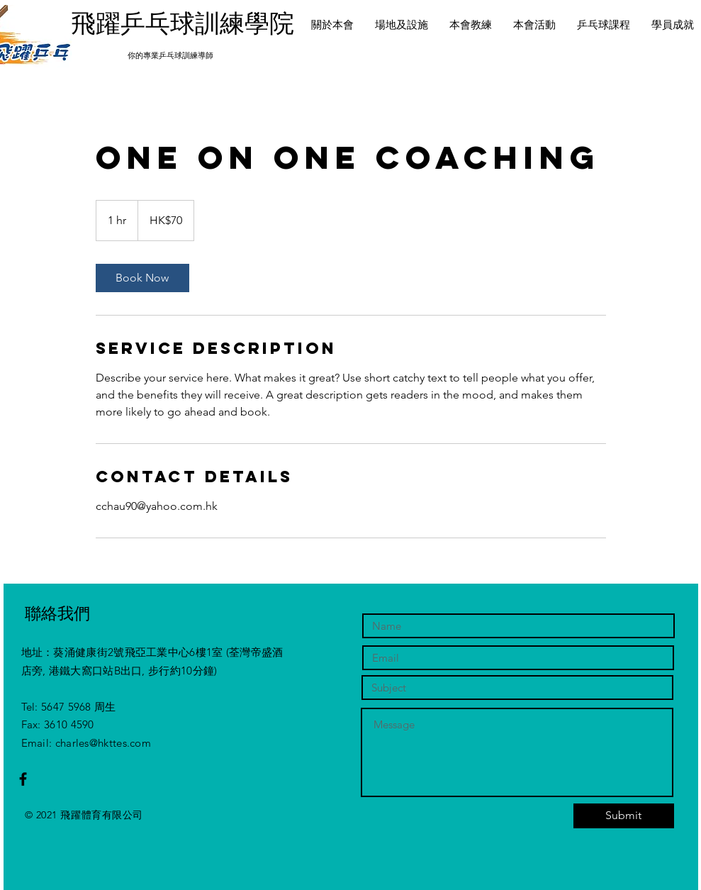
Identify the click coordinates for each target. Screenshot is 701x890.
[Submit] (623, 815)
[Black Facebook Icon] (23, 779)
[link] (142, 278)
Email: (38, 743)
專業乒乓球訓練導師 (178, 55)
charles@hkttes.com (103, 743)
